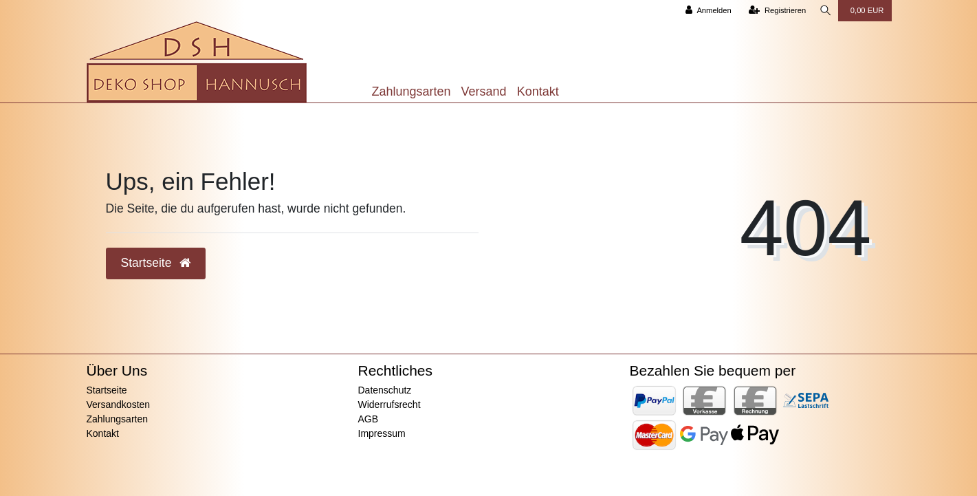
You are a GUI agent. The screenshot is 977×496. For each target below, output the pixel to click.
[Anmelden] (705, 10)
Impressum (382, 433)
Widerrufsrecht (389, 404)
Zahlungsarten (411, 91)
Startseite (107, 390)
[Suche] (824, 10)
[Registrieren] (774, 10)
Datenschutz (385, 390)
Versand (484, 91)
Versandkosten (119, 404)
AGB (368, 418)
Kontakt (538, 91)
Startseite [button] (156, 263)
